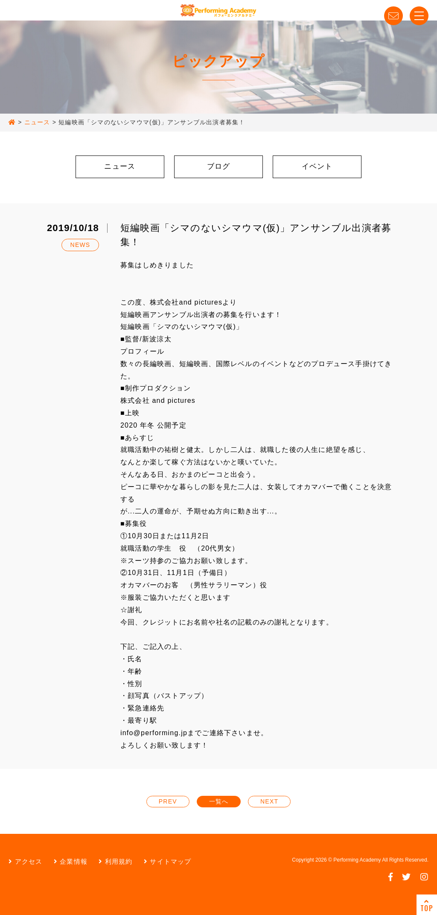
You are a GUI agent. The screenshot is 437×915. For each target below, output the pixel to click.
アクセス (25, 861)
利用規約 (115, 861)
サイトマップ (168, 861)
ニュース (119, 166)
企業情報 (70, 861)
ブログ (218, 166)
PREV (168, 801)
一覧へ (219, 801)
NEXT (269, 801)
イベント (317, 166)
